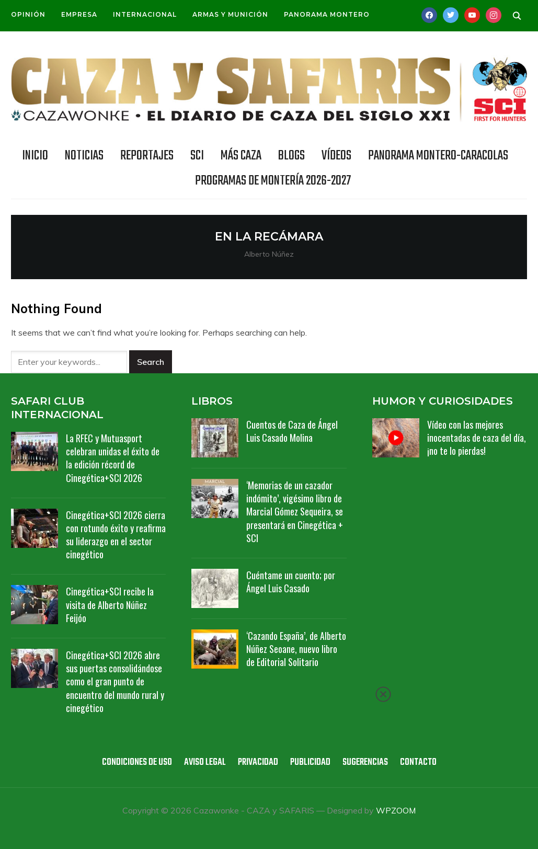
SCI (197, 155)
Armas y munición (230, 14)
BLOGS (291, 155)
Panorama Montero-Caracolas (438, 155)
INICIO (35, 155)
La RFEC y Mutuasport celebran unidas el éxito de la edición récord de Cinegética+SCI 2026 (112, 458)
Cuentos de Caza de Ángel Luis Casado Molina (292, 431)
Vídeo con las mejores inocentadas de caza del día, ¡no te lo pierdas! (476, 437)
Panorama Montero (327, 14)
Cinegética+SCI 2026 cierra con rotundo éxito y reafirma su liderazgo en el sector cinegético (116, 534)
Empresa (79, 14)
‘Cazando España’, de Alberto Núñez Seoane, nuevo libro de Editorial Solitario (296, 649)
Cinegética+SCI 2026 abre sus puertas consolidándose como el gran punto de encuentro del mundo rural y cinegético (115, 681)
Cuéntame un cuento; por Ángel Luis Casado (290, 581)
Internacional (145, 14)
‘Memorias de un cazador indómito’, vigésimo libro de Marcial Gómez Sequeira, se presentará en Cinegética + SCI (294, 511)
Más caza (241, 155)
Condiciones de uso (137, 762)
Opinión (28, 14)
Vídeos (336, 155)
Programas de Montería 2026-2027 (273, 180)
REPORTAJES (147, 155)
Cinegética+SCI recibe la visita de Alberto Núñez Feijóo (110, 604)
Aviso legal (205, 762)
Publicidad (310, 762)
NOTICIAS (84, 155)
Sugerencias (365, 762)
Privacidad (258, 762)
